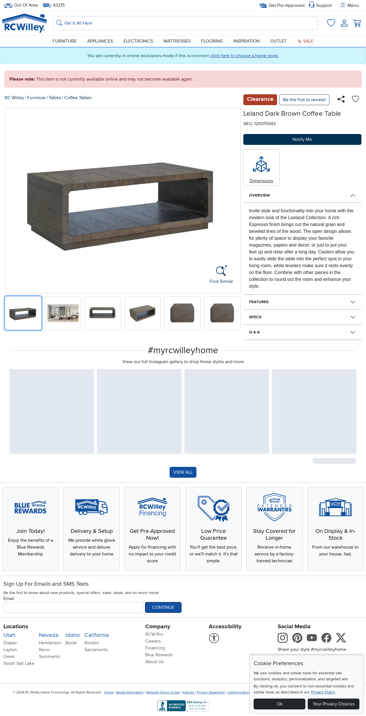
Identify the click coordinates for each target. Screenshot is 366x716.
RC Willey (14, 98)
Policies (188, 692)
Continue (163, 607)
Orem (9, 656)
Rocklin (91, 643)
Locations (15, 626)
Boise (71, 643)
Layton (10, 650)
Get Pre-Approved (282, 5)
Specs (255, 317)
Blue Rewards (159, 655)
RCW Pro (154, 634)
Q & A (254, 332)
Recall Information (130, 692)
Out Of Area (21, 5)
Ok (280, 704)
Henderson (50, 643)
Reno (44, 650)
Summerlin (49, 656)
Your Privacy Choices (334, 704)
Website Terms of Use (163, 692)
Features (258, 301)
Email (8, 598)
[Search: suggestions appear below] (186, 23)
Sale (305, 41)
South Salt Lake (18, 663)
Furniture (65, 41)
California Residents (242, 692)
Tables (55, 98)
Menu (349, 5)
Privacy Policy (323, 692)
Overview (259, 195)
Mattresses (177, 41)
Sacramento (96, 650)
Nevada (49, 635)
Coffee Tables (78, 98)
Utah (9, 635)
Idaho (72, 635)
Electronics (138, 41)
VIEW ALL (183, 472)
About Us (154, 662)
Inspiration (246, 41)
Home (109, 692)
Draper (10, 643)
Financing (155, 648)
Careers (153, 641)
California (96, 635)
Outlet (278, 41)
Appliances (100, 41)
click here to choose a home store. (244, 56)
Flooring (212, 41)
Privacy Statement (211, 692)
